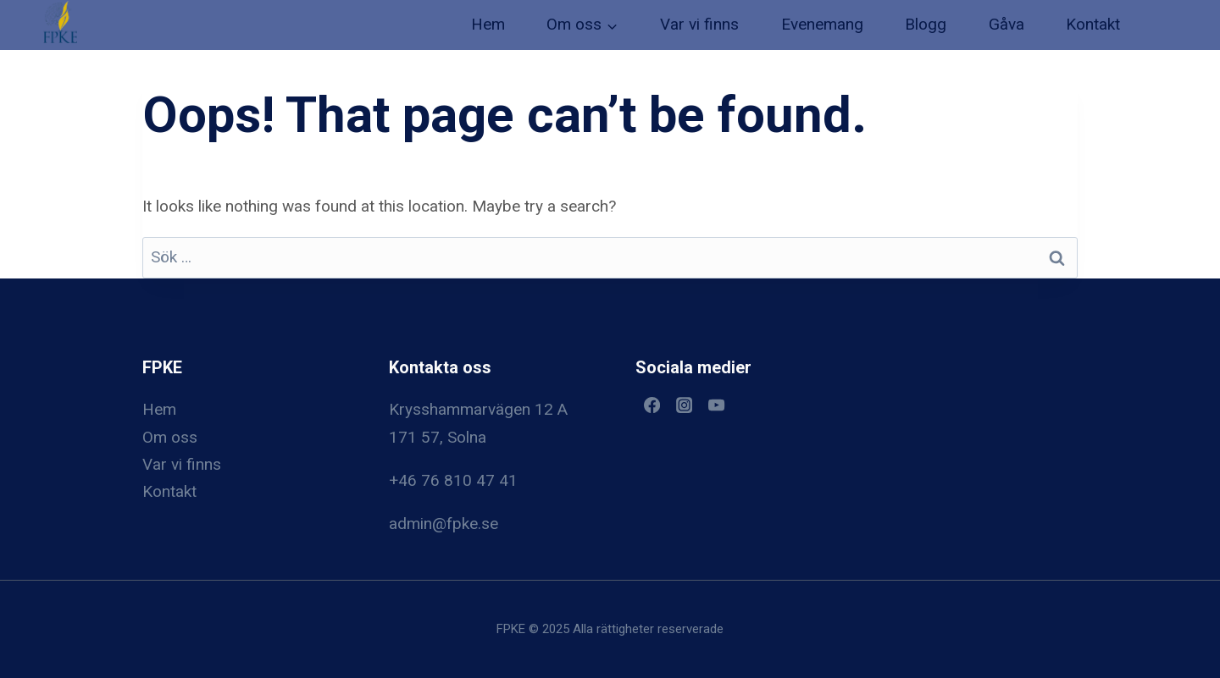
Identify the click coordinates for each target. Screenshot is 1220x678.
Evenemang (822, 24)
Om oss (169, 437)
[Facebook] (651, 405)
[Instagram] (684, 405)
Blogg (925, 24)
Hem (488, 24)
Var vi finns (699, 24)
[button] (60, 22)
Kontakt (1093, 24)
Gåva (1006, 24)
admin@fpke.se (443, 523)
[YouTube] (717, 405)
